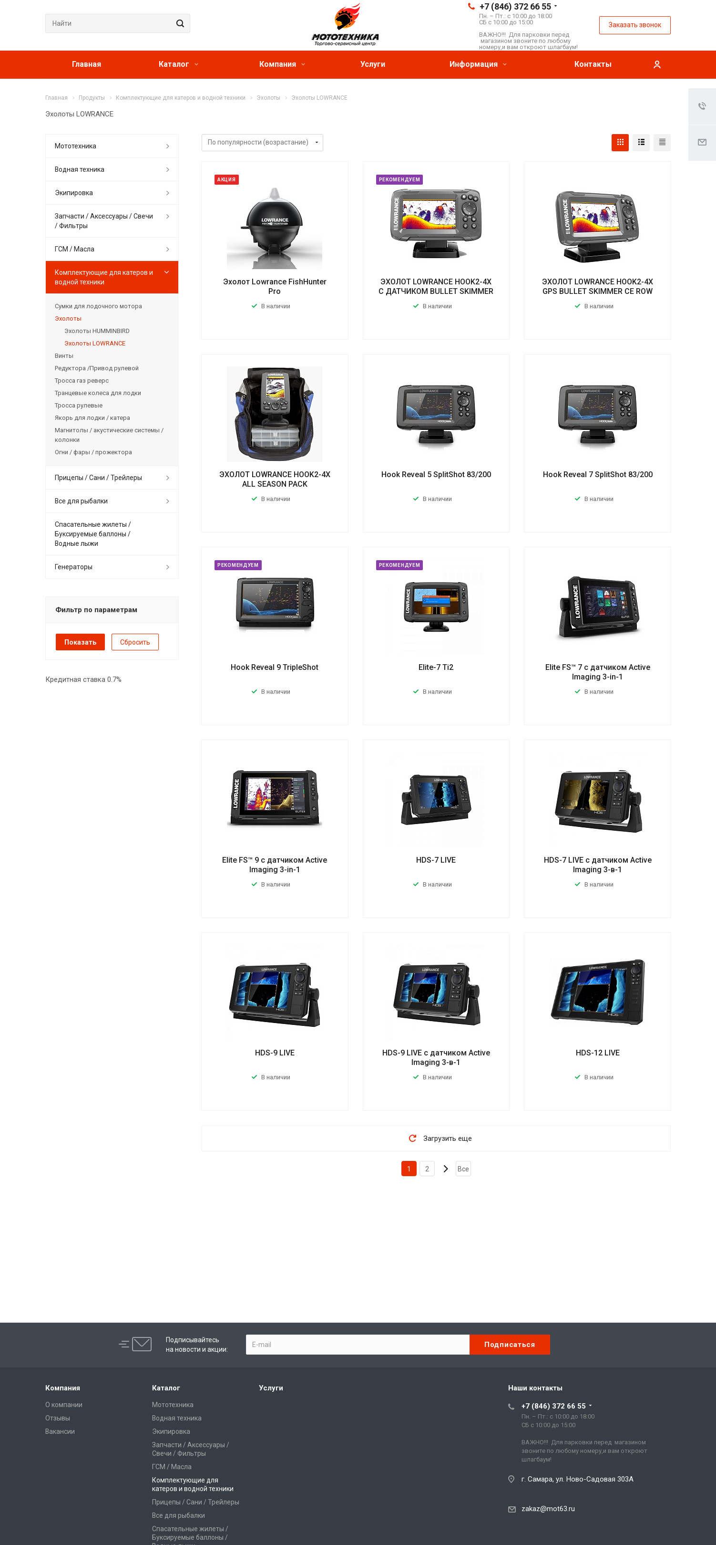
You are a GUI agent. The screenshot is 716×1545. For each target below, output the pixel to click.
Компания (282, 64)
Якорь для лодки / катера (92, 417)
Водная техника (79, 169)
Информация (478, 64)
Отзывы (57, 1418)
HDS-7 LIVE (436, 860)
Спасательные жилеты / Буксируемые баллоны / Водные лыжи (93, 534)
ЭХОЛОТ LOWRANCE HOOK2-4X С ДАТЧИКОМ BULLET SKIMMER (435, 286)
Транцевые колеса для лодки (98, 393)
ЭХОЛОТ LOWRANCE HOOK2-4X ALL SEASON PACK (274, 479)
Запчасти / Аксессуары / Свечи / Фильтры (104, 221)
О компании (63, 1405)
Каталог (178, 64)
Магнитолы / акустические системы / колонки (109, 435)
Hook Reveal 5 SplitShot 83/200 (436, 474)
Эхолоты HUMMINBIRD (97, 330)
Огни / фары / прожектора (93, 452)
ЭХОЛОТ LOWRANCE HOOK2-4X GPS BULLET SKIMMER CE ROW (597, 286)
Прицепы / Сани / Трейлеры (98, 477)
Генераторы (73, 567)
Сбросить (135, 642)
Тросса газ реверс (82, 380)
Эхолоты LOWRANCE (94, 343)
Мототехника (75, 146)
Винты (64, 355)
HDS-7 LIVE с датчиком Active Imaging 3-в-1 (598, 865)
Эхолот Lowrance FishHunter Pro (275, 286)
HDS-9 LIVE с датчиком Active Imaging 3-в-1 (436, 1057)
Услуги (372, 64)
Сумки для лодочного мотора (98, 306)
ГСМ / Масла (74, 249)
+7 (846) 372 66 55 (515, 6)
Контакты (593, 64)
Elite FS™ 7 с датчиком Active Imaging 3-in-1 (597, 672)
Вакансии (60, 1431)
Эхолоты (68, 318)
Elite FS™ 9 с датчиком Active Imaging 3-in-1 (274, 865)
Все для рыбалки (81, 501)
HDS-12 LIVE (598, 1052)
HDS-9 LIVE (275, 1052)
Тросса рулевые (78, 405)
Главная (86, 64)
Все (463, 1169)
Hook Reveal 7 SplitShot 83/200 (598, 474)
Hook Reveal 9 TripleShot (274, 667)
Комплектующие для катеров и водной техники (104, 277)
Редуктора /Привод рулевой (97, 368)
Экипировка (74, 193)
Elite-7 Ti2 (436, 667)
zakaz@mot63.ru (548, 1508)
